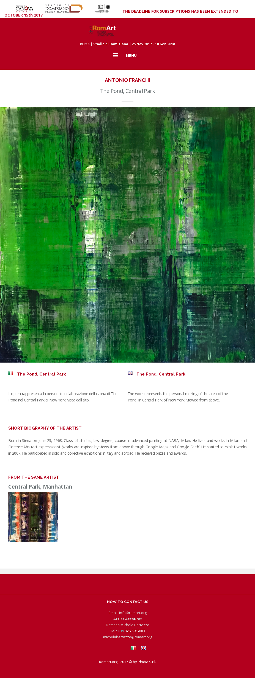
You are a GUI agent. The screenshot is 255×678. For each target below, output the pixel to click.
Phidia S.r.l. (147, 661)
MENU (131, 55)
